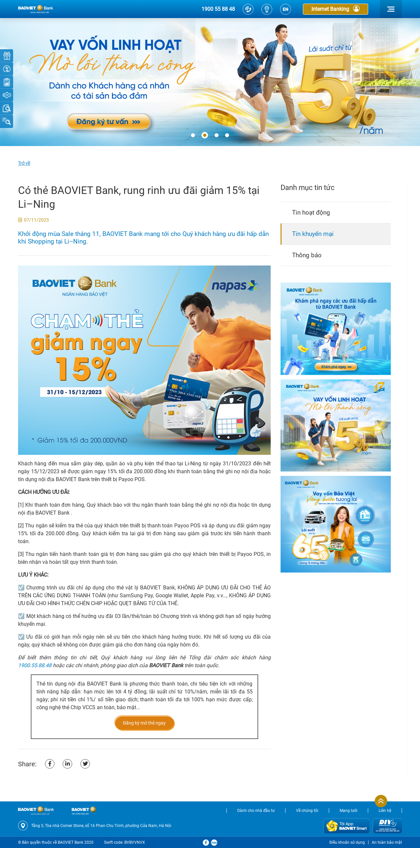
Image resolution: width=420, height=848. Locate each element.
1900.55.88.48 (35, 665)
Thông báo (307, 255)
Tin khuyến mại (313, 234)
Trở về (24, 163)
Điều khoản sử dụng (347, 842)
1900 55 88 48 (218, 9)
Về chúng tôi (307, 810)
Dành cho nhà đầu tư (256, 810)
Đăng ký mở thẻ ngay (144, 723)
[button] (193, 135)
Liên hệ (385, 810)
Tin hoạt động (311, 212)
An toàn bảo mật (387, 842)
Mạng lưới (348, 810)
